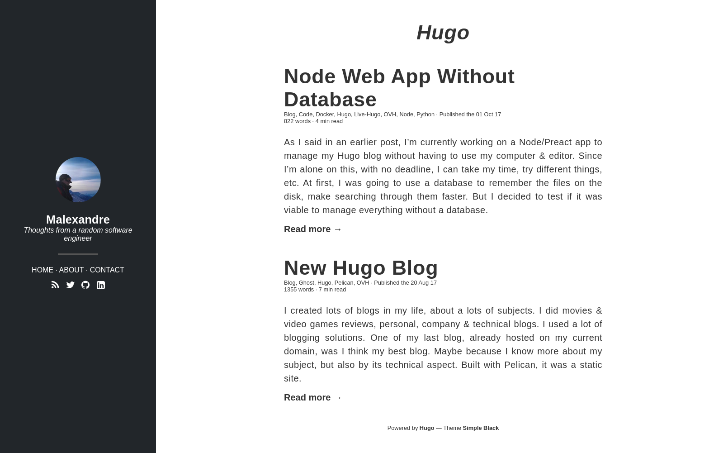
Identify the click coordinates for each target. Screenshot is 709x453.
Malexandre (78, 219)
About (71, 270)
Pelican (344, 282)
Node (406, 114)
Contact (107, 270)
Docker (325, 114)
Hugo (344, 114)
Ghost (306, 282)
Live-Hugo (367, 114)
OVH (390, 114)
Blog (290, 114)
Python (425, 114)
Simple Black (481, 427)
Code (306, 114)
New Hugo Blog (361, 267)
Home (42, 270)
